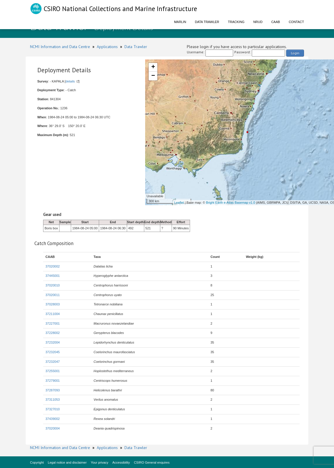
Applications (107, 46)
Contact (296, 22)
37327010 (52, 409)
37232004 (52, 342)
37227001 (52, 323)
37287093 (52, 390)
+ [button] (153, 67)
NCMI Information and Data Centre (60, 46)
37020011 (52, 295)
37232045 (52, 352)
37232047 (52, 361)
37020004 (52, 428)
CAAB (275, 22)
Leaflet (179, 202)
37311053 (52, 399)
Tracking (236, 22)
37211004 (52, 314)
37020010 (52, 285)
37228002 (52, 333)
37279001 (52, 380)
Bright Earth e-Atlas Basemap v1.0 (230, 202)
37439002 (52, 419)
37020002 (52, 266)
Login (295, 53)
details (70, 81)
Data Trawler (207, 22)
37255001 (52, 371)
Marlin (180, 22)
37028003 (52, 304)
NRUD (258, 22)
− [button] (153, 76)
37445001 (52, 275)
